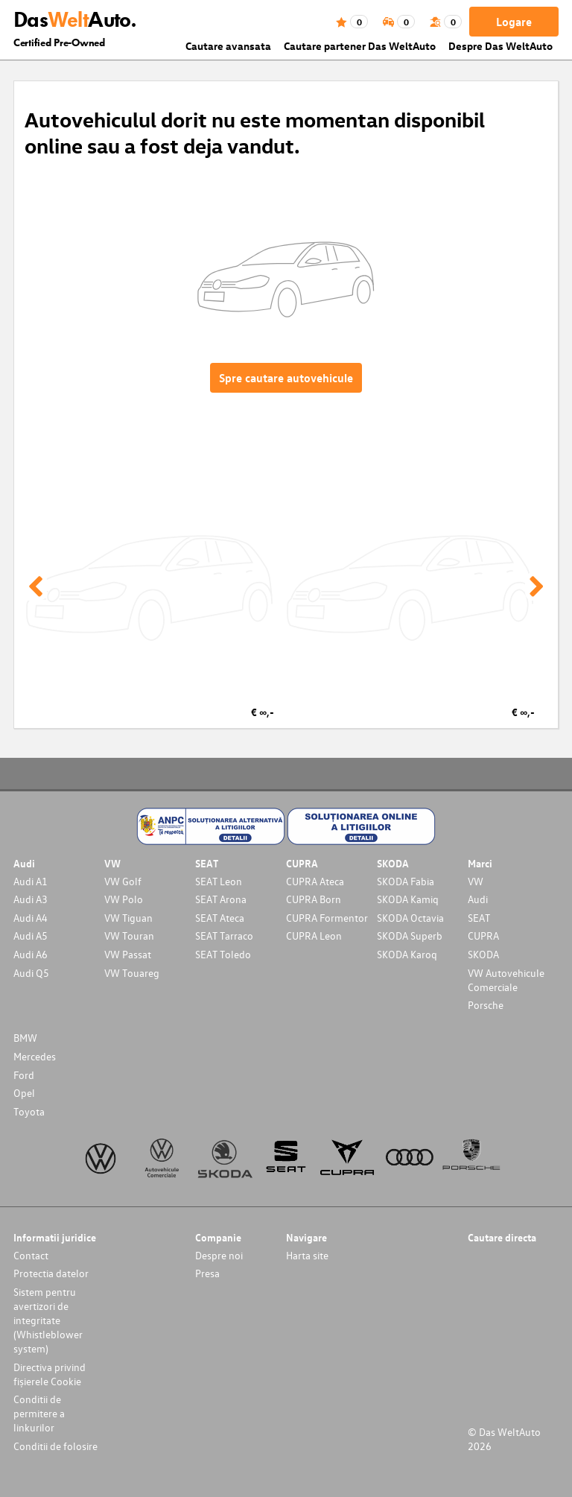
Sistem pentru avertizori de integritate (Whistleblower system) (48, 1320)
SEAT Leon (218, 881)
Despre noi (219, 1255)
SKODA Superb (409, 935)
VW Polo (123, 899)
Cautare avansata (228, 46)
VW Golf (123, 881)
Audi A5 (30, 935)
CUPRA (483, 935)
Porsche (485, 1005)
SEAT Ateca (219, 918)
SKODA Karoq (407, 954)
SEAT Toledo (223, 954)
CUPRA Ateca (315, 881)
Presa (207, 1273)
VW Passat (127, 954)
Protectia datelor (51, 1273)
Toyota (29, 1111)
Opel (24, 1093)
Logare (514, 21)
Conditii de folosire (55, 1446)
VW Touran (129, 935)
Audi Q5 (31, 973)
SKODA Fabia (405, 881)
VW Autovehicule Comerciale (506, 980)
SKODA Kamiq (408, 899)
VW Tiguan (128, 918)
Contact (30, 1255)
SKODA (483, 954)
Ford (23, 1075)
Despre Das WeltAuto (500, 46)
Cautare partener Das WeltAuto (360, 46)
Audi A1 (30, 881)
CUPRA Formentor (327, 918)
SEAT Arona (221, 899)
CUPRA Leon (314, 935)
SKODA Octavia (410, 918)
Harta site (307, 1255)
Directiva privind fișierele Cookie (49, 1374)
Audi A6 (30, 954)
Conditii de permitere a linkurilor (39, 1413)
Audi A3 (30, 899)
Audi (478, 899)
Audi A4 (30, 918)
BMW (25, 1038)
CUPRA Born (313, 899)
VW (475, 881)
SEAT (479, 918)
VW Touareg (131, 973)
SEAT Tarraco (224, 935)
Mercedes (34, 1056)
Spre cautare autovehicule (286, 377)
